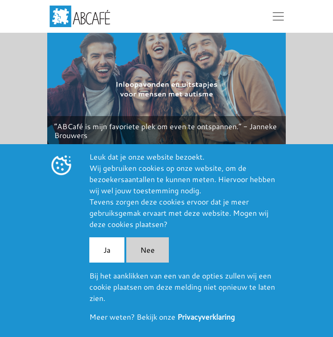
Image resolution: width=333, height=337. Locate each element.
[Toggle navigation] (278, 16)
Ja (106, 249)
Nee (147, 249)
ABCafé (80, 16)
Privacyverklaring (206, 316)
